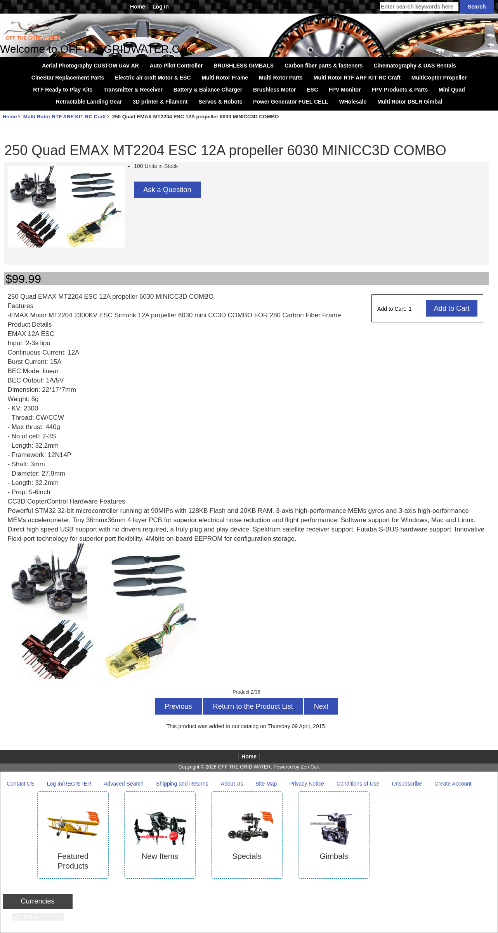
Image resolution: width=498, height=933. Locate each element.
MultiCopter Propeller (439, 77)
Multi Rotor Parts (281, 77)
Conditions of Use (358, 784)
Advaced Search (124, 784)
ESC (312, 90)
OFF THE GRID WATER (244, 767)
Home (137, 6)
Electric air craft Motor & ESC (153, 77)
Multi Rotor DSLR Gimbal (409, 102)
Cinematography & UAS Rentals (414, 65)
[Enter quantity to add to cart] (417, 309)
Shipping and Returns (182, 784)
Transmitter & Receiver (133, 90)
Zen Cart (309, 767)
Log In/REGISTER (69, 784)
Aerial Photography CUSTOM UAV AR (90, 65)
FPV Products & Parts (399, 90)
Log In (161, 6)
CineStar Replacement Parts (67, 77)
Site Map (266, 784)
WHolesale (352, 102)
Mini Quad (452, 90)
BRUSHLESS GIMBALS (243, 65)
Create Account (453, 784)
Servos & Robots (220, 102)
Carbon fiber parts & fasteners (324, 65)
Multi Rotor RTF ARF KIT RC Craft (64, 116)
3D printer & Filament (160, 102)
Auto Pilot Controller (176, 65)
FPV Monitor (345, 90)
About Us (232, 784)
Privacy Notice (306, 784)
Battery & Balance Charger (208, 90)
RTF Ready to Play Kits (62, 90)
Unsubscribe (407, 784)
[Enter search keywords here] (419, 6)
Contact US (21, 784)
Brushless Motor (274, 90)
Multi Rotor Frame (224, 77)
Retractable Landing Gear (89, 102)
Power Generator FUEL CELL (290, 102)
